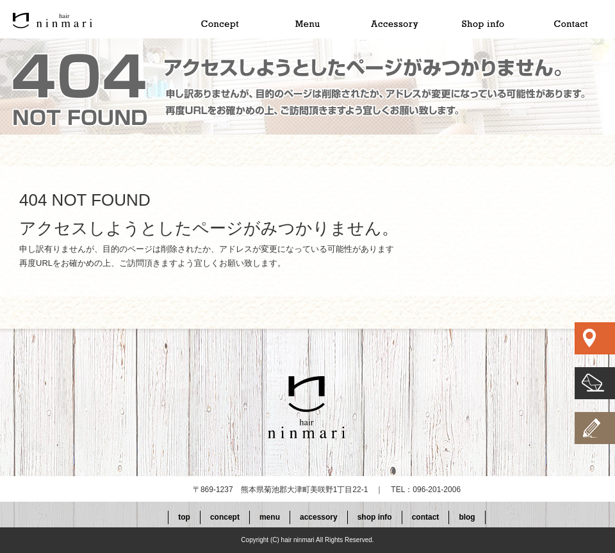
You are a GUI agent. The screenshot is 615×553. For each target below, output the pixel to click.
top (86, 19)
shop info (482, 19)
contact (571, 19)
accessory (394, 19)
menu (305, 19)
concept (217, 19)
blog (467, 517)
